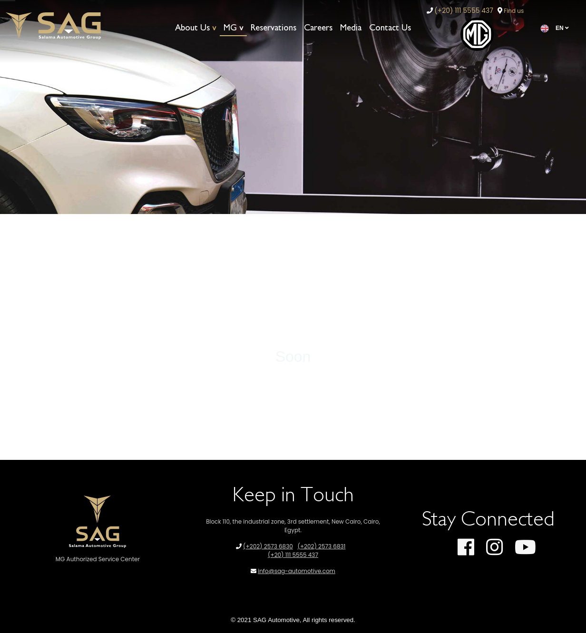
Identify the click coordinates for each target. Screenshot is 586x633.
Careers (318, 27)
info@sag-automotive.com (296, 571)
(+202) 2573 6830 (268, 546)
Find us (514, 11)
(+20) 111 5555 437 (463, 10)
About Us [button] (192, 27)
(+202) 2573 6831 (321, 546)
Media (350, 27)
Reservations (273, 27)
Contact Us (390, 27)
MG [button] (230, 27)
